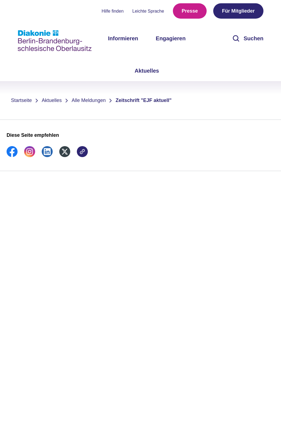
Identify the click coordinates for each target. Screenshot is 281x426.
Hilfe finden (112, 11)
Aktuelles (52, 100)
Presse (190, 11)
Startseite (21, 100)
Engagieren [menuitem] (171, 38)
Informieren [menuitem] (123, 38)
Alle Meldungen (89, 100)
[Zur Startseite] (55, 40)
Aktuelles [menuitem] (147, 71)
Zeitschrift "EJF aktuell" (144, 100)
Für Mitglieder (238, 11)
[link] (12, 155)
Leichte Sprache (148, 11)
